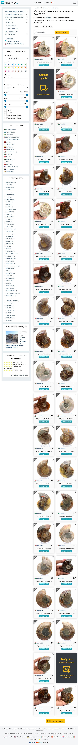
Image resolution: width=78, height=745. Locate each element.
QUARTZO (10, 288)
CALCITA (9, 206)
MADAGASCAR (11, 152)
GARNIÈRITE (10, 239)
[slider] (5, 95)
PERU (8, 156)
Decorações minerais (14, 14)
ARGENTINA (10, 132)
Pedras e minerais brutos (15, 12)
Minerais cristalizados (14, 17)
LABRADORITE (11, 258)
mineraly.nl (66, 736)
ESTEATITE (10, 231)
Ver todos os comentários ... (19, 375)
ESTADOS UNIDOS (12, 166)
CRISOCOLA (10, 219)
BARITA (9, 204)
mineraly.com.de (33, 736)
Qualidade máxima (12, 41)
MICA (8, 271)
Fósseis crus (11, 25)
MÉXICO (9, 154)
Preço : (6, 92)
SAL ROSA (9, 303)
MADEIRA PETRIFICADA (13, 266)
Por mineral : (8, 85)
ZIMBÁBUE (10, 171)
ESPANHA (9, 142)
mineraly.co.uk (19, 736)
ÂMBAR (9, 320)
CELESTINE (10, 211)
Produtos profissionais (14, 44)
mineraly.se (43, 739)
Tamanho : (7, 104)
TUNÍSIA (9, 164)
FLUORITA (9, 236)
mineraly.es (56, 736)
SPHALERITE (10, 310)
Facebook (19, 733)
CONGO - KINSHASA (12, 137)
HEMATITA (9, 243)
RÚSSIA (9, 161)
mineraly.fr (8, 736)
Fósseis (9, 22)
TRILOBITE (10, 312)
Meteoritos (10, 34)
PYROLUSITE (10, 285)
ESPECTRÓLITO (11, 229)
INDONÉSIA (10, 144)
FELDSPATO (9, 234)
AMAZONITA (10, 187)
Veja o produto (43, 65)
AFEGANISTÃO (11, 129)
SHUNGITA (10, 307)
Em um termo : (8, 78)
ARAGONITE (10, 199)
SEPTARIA (9, 305)
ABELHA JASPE (11, 182)
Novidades (9, 39)
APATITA (9, 197)
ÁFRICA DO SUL (11, 169)
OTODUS (9, 280)
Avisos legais (13, 728)
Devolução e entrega (45, 728)
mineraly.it (45, 736)
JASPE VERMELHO (11, 253)
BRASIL (9, 134)
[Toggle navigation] (74, 3)
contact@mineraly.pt (53, 733)
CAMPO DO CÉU (11, 209)
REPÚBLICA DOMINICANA (13, 139)
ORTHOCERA (10, 278)
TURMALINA (10, 315)
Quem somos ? (34, 728)
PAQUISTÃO (10, 159)
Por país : (20, 85)
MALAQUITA (10, 268)
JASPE (8, 248)
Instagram (28, 733)
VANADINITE (10, 317)
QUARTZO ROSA (11, 295)
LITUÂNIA (9, 147)
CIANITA (9, 214)
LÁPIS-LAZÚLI (10, 263)
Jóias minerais (11, 31)
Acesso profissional (58, 728)
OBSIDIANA (10, 275)
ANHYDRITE (10, 194)
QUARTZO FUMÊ (11, 290)
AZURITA (9, 202)
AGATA (9, 184)
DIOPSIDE (9, 221)
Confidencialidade (23, 728)
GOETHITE (9, 241)
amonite (38, 59)
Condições (5, 728)
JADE (8, 246)
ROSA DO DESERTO (12, 300)
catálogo (38, 8)
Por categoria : (8, 55)
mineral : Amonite (62, 32)
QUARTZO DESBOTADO (13, 293)
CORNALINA (10, 216)
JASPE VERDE (10, 251)
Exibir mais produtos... (55, 721)
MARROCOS (10, 149)
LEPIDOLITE (10, 261)
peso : (6, 98)
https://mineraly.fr (67, 733)
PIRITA (8, 283)
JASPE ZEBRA (10, 256)
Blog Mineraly (10, 733)
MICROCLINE (10, 273)
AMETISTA (10, 189)
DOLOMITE (10, 224)
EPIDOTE (9, 226)
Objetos (9, 19)
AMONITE (9, 192)
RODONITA (9, 298)
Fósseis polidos (12, 28)
